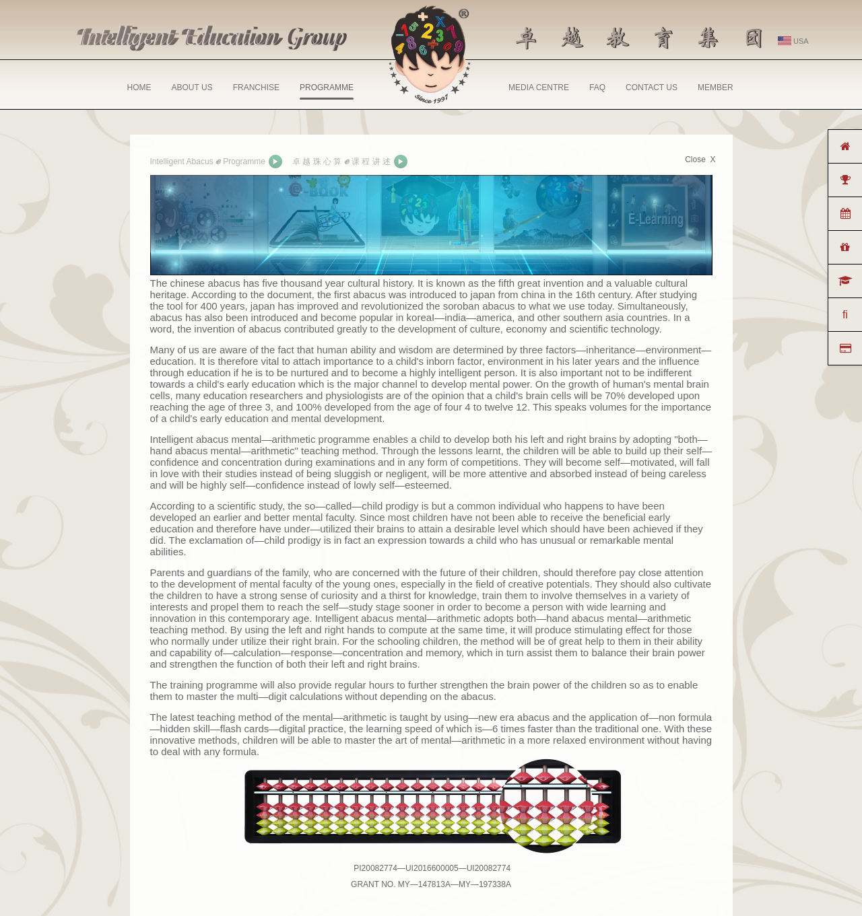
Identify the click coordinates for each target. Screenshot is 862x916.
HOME (139, 87)
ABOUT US (192, 87)
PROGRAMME (327, 91)
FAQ (597, 87)
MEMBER (715, 87)
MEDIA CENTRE (538, 87)
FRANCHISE (256, 87)
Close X (700, 159)
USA (793, 41)
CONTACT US (651, 87)
